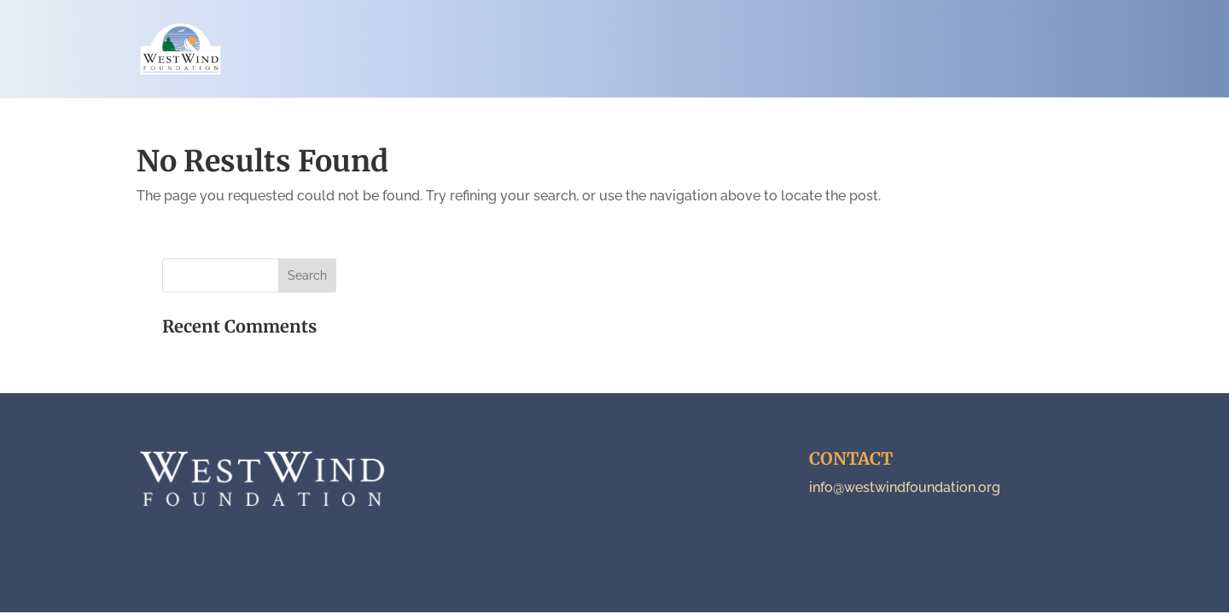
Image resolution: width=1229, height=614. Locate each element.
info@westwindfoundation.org (904, 487)
